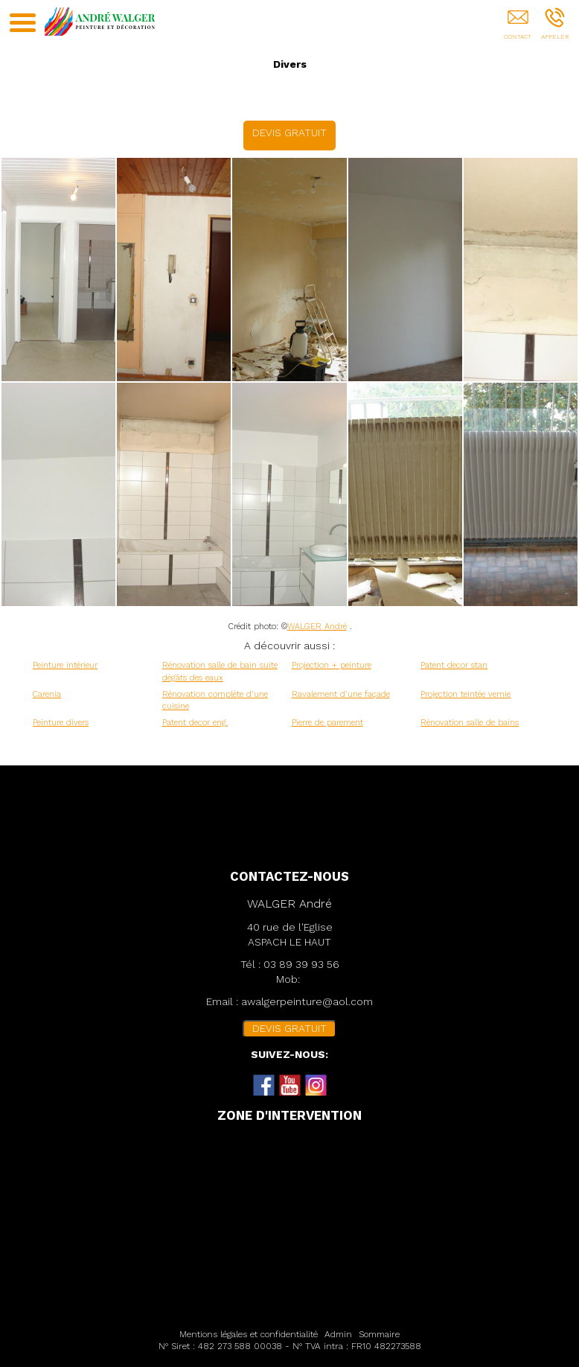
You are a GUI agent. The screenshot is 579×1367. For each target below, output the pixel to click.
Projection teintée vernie (465, 694)
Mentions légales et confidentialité (248, 1334)
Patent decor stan (453, 665)
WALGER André (317, 626)
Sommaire (379, 1334)
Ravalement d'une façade (341, 694)
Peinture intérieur (65, 665)
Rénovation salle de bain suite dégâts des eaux (220, 671)
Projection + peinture (331, 665)
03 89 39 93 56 (301, 964)
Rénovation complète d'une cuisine (215, 700)
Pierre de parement (327, 722)
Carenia (47, 694)
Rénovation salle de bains (469, 722)
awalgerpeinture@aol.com (307, 1001)
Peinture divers (61, 722)
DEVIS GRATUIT (289, 132)
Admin (338, 1334)
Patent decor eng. (195, 722)
